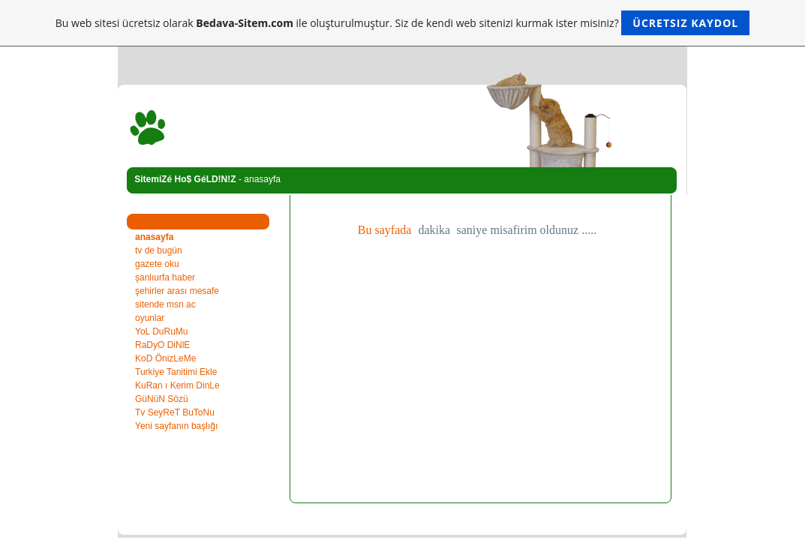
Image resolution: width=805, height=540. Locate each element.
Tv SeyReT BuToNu (175, 412)
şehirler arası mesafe (177, 291)
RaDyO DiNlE (162, 345)
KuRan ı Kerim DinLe (177, 385)
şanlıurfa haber (165, 277)
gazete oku (157, 264)
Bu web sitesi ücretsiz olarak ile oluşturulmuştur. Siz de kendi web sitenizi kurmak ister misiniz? (402, 22)
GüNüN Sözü (161, 399)
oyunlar (149, 318)
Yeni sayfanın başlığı (176, 426)
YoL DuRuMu (161, 331)
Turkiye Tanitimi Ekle (176, 372)
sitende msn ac (165, 304)
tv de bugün (158, 250)
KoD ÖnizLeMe (165, 358)
